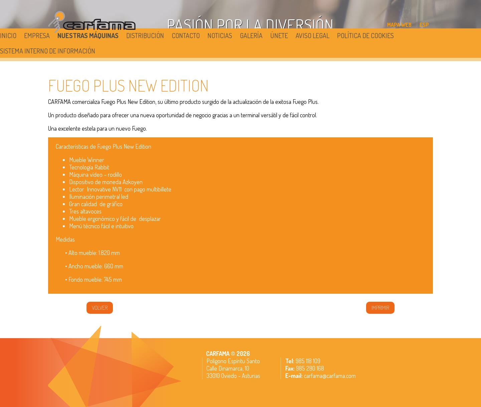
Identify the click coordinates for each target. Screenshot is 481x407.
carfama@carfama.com (330, 375)
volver (100, 307)
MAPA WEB (399, 24)
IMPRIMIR (380, 307)
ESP (424, 24)
